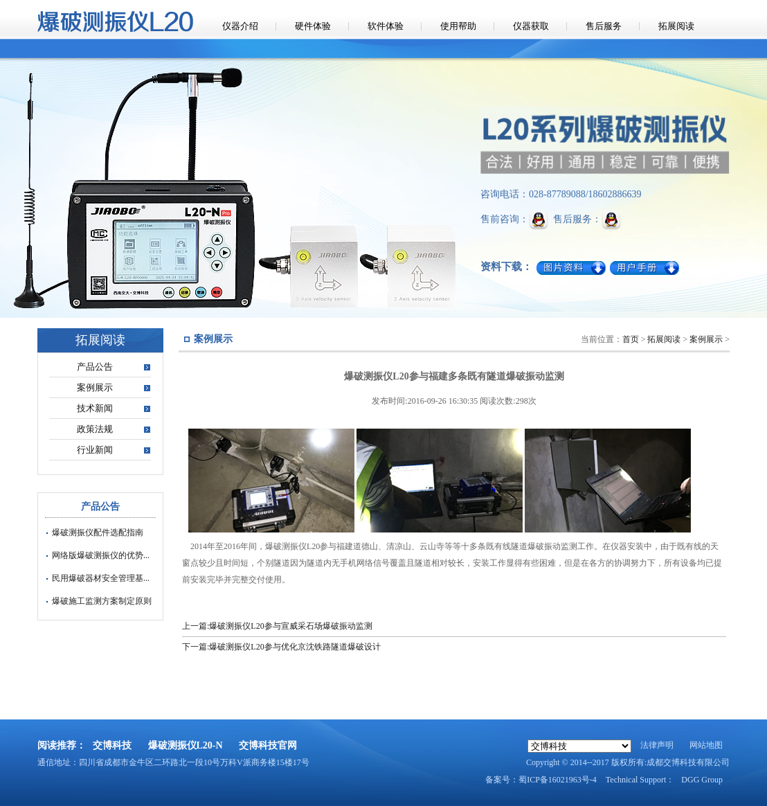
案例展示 (95, 387)
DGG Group (702, 780)
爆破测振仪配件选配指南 (97, 532)
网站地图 (706, 745)
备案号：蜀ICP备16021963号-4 (541, 780)
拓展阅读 (676, 26)
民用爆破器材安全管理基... (101, 578)
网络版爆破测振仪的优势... (101, 555)
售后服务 (604, 26)
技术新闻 (95, 408)
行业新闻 (95, 450)
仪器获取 (531, 26)
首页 (630, 339)
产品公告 (95, 366)
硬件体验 (313, 26)
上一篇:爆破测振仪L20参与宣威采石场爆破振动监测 (277, 626)
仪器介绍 (240, 26)
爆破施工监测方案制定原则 (102, 601)
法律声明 (657, 745)
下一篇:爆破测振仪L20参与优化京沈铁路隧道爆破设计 (281, 647)
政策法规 (95, 429)
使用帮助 (458, 26)
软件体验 (386, 26)
